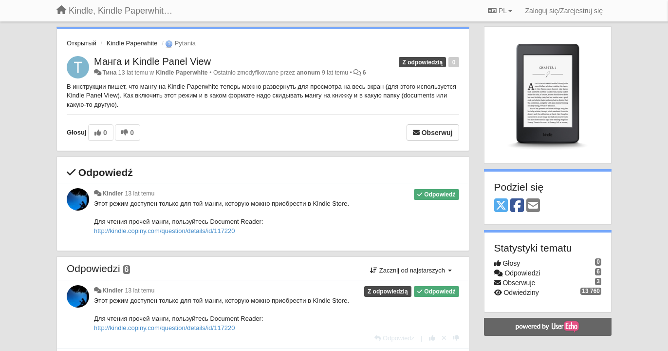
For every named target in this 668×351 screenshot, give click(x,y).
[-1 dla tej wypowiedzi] (456, 338)
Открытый (81, 43)
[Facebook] (517, 205)
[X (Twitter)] (501, 205)
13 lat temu (139, 193)
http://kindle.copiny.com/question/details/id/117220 (164, 230)
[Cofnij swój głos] (444, 338)
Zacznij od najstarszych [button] (410, 270)
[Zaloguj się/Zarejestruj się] (564, 10)
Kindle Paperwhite (132, 43)
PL (500, 11)
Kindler (112, 193)
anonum (308, 72)
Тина (109, 72)
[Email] (533, 205)
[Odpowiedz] (394, 338)
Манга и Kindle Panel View (152, 61)
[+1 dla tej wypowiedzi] (432, 338)
